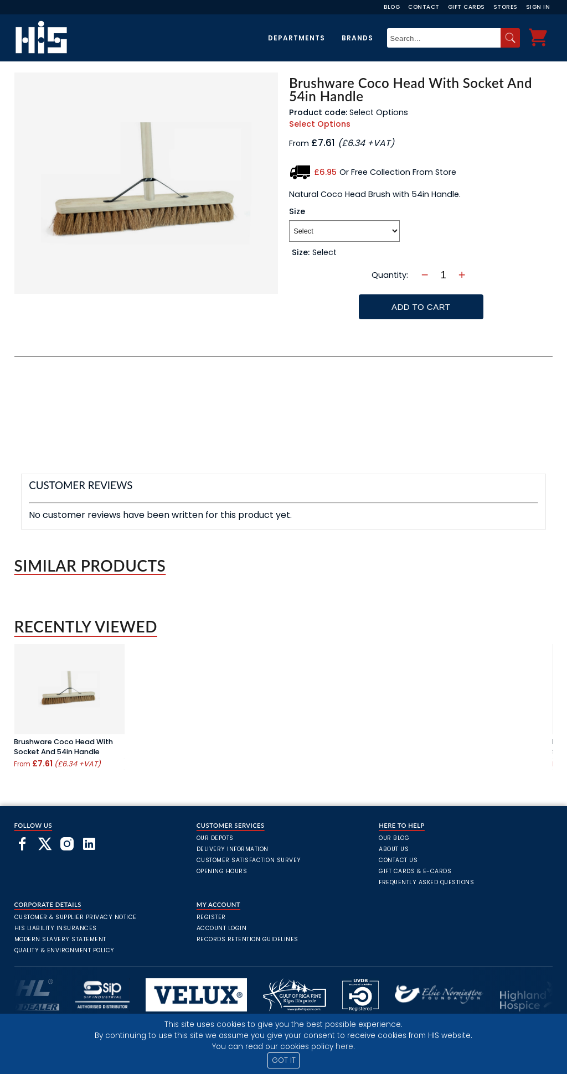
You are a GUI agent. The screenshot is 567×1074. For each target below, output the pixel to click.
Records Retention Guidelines (247, 939)
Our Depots (215, 838)
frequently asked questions (426, 882)
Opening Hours (222, 871)
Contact (424, 7)
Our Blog (394, 838)
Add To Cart (420, 307)
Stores (505, 7)
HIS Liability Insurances (55, 928)
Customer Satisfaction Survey (249, 860)
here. (345, 1046)
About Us (394, 849)
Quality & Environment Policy (64, 950)
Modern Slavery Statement (60, 939)
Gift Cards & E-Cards (415, 871)
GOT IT (284, 1060)
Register (211, 917)
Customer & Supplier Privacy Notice (75, 917)
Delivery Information (233, 849)
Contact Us (398, 860)
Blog (392, 7)
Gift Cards (466, 7)
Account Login (222, 928)
